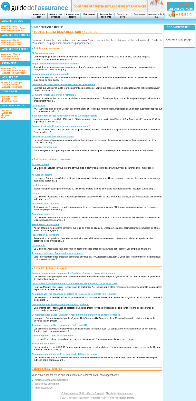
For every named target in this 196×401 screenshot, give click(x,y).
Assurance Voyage (11, 54)
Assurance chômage (12, 87)
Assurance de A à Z (156, 15)
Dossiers (6, 111)
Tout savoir (139, 14)
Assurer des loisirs (72, 15)
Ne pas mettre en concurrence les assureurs (55, 63)
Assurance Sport (10, 56)
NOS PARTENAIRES (178, 27)
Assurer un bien (39, 15)
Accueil (34, 27)
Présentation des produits (45, 224)
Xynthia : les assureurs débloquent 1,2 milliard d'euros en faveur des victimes (73, 273)
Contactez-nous (125, 393)
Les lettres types (40, 185)
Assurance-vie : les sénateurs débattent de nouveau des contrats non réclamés (74, 294)
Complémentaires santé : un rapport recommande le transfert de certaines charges (76, 315)
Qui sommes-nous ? (70, 393)
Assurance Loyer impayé (14, 73)
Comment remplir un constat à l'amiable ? (54, 95)
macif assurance (43, 387)
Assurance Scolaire (11, 45)
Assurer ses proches (55, 15)
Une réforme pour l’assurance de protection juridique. (60, 304)
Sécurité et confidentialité (92, 393)
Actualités (7, 113)
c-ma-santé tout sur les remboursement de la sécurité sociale (64, 115)
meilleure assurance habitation (51, 380)
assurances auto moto (47, 383)
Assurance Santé (41, 214)
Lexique (36, 193)
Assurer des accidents (105, 15)
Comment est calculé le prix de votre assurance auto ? (61, 126)
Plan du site (111, 393)
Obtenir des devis (123, 15)
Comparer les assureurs (44, 147)
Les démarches (9, 96)
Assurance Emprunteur (13, 70)
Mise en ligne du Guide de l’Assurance (52, 335)
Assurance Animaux (12, 42)
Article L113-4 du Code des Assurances (53, 136)
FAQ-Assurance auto (43, 53)
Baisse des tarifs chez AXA (46, 343)
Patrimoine (89, 14)
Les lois (6, 99)
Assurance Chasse (11, 59)
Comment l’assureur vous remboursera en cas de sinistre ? (63, 84)
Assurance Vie (9, 68)
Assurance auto (10, 26)
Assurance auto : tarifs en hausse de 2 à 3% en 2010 (59, 325)
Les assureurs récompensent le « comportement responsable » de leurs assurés (75, 283)
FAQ (4, 117)
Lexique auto (39, 105)
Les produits (38, 245)
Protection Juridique (12, 82)
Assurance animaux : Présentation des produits (57, 253)
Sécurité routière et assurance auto (50, 74)
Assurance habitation (12, 30)
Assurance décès (10, 85)
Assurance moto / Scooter (45, 203)
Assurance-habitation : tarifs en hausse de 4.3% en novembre (64, 354)
